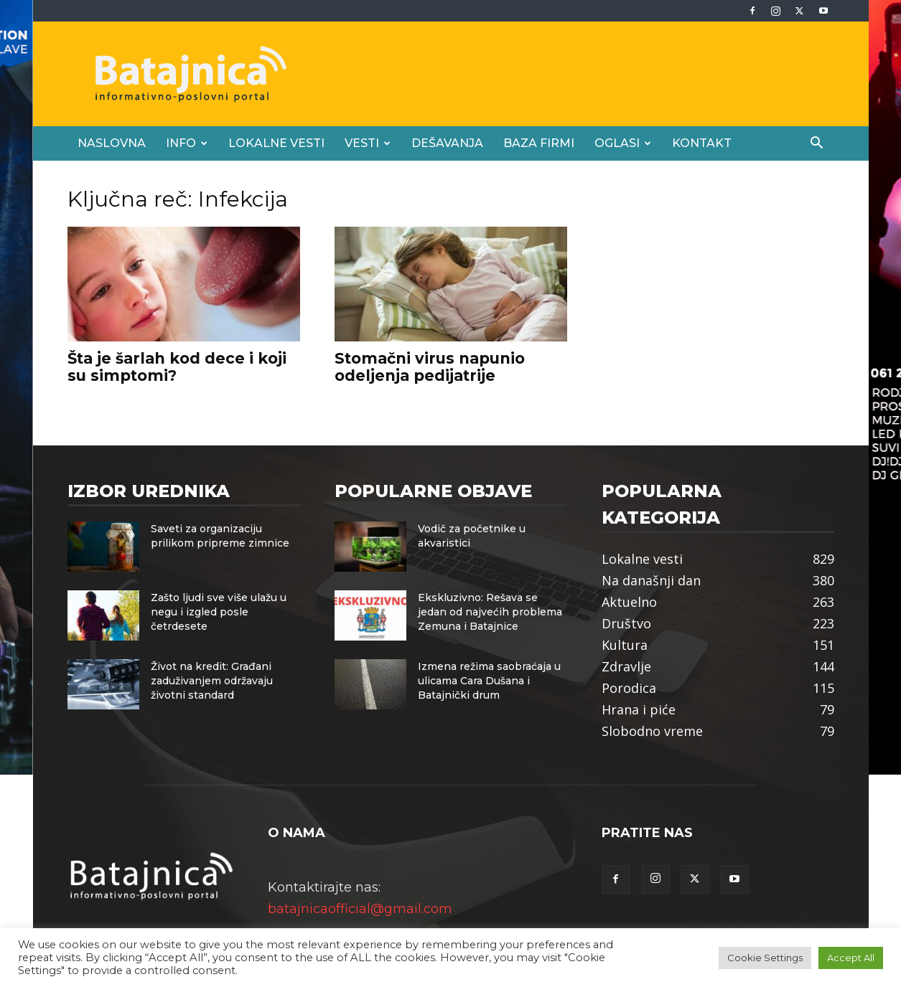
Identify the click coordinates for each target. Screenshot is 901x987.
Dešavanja (447, 143)
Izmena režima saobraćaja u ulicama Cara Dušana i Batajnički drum (489, 681)
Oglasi (622, 143)
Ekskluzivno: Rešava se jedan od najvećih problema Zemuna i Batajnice (490, 612)
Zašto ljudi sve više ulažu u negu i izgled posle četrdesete (218, 612)
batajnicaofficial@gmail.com (360, 909)
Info (186, 143)
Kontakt (702, 143)
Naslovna (112, 143)
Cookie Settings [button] (765, 957)
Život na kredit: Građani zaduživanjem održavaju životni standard (212, 681)
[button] (817, 143)
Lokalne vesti (276, 143)
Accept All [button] (850, 957)
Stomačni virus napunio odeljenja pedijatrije (430, 366)
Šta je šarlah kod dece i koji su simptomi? (176, 366)
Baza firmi (538, 143)
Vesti (368, 143)
